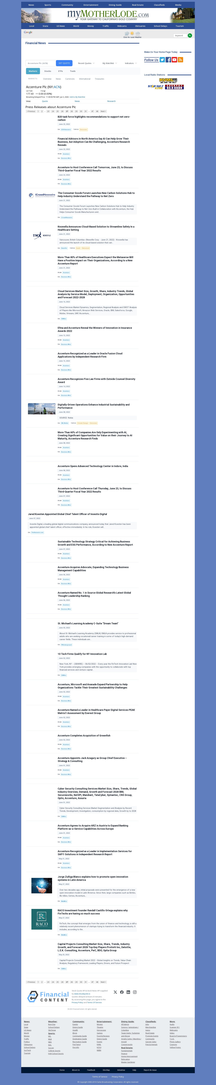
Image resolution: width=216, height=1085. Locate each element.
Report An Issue (150, 1070)
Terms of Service (99, 1076)
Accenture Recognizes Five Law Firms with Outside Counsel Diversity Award (96, 381)
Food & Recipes (103, 1036)
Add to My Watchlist (77, 97)
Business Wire (66, 158)
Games (99, 1033)
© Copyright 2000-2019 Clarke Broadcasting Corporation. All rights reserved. (108, 1082)
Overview (47, 78)
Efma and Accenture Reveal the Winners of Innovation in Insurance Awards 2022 (95, 329)
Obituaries (140, 26)
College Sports (54, 1051)
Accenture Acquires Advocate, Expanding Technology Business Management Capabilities (93, 569)
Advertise (121, 1070)
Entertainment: (104, 1021)
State (45, 26)
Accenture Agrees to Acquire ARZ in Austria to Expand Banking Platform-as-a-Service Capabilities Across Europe (93, 827)
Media (178, 4)
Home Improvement (129, 1056)
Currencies (70, 78)
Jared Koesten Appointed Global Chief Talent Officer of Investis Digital (67, 514)
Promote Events (151, 1036)
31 (86, 111)
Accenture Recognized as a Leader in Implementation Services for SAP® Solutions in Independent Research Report (95, 853)
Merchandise (150, 1027)
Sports (47, 4)
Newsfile (64, 248)
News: (27, 1021)
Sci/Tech (27, 1050)
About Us (76, 1070)
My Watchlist (108, 63)
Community (67, 4)
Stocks (47, 71)
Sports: (51, 1033)
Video (172, 1033)
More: (172, 1021)
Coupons (173, 1044)
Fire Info (76, 1047)
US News (61, 26)
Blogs (75, 1033)
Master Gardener (128, 1062)
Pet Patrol (77, 1044)
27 (67, 111)
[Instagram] (135, 996)
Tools (72, 71)
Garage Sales (150, 1042)
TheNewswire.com (37, 532)
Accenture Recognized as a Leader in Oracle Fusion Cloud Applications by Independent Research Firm (90, 355)
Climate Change (82, 423)
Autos (147, 1030)
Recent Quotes (84, 63)
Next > (103, 111)
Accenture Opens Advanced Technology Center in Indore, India (93, 466)
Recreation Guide (80, 1042)
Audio (172, 1024)
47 (92, 111)
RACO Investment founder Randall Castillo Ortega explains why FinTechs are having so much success (93, 912)
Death (78, 248)
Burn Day (51, 1024)
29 (76, 111)
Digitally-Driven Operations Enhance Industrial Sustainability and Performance (93, 406)
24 (53, 111)
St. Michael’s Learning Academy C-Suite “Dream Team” (88, 623)
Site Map (106, 1070)
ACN (57, 87)
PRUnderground (66, 645)
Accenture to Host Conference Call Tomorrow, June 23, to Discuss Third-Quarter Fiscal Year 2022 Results (95, 169)
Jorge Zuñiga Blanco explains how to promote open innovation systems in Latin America (93, 878)
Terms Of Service (94, 1002)
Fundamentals (126, 1051)
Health (75, 1030)
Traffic (105, 26)
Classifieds (159, 4)
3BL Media (64, 423)
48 (97, 111)
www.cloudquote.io (82, 993)
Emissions (83, 129)
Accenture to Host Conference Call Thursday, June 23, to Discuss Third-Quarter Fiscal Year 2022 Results (94, 490)
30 (81, 111)
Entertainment (91, 4)
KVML (99, 1044)
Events (75, 1024)
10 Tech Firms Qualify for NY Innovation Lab (82, 654)
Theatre (100, 1027)
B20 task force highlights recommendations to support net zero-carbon (94, 118)
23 (48, 111)
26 (62, 111)
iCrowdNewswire (66, 217)
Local (31, 26)
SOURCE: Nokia (67, 418)
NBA (50, 1042)
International (84, 78)
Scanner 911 (175, 1027)
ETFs (60, 71)
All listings (125, 1024)
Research (111, 101)
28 (72, 111)
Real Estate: (127, 1047)
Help (134, 1070)
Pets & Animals (151, 1044)
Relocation (125, 1059)
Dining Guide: (127, 1021)
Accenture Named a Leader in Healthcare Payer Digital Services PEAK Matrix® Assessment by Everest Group (96, 712)
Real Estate (138, 4)
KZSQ (99, 1047)
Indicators (129, 63)
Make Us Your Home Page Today (160, 52)
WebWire (64, 901)
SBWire (63, 318)
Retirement (85, 248)
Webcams (122, 26)
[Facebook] (122, 996)
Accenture (66, 154)
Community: (79, 1021)
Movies (100, 1024)
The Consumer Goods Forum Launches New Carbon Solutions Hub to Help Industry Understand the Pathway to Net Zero (96, 195)
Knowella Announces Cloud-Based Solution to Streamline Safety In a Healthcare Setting (96, 228)
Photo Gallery (175, 1042)
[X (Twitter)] (115, 996)
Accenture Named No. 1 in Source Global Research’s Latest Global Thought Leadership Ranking (94, 594)
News (31, 4)
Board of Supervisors (178, 1036)
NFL (49, 1036)
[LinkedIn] (128, 996)
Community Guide (80, 1036)
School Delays (160, 26)
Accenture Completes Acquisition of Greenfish (84, 735)
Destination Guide (80, 1039)
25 (58, 111)
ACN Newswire (66, 129)
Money (90, 26)
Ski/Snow (52, 1030)
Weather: (52, 1021)
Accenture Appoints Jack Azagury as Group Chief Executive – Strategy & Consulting (92, 760)
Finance (124, 1053)
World (76, 26)
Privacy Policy (77, 1002)
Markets (33, 71)
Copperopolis (126, 1044)
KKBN (99, 1050)
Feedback (91, 1070)
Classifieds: (150, 1021)
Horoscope (101, 1030)
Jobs (147, 1024)
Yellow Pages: (175, 1047)
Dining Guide (115, 4)
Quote (45, 101)
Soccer (51, 1048)
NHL (50, 1045)
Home (62, 1070)
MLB (50, 1039)
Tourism (180, 26)
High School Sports (56, 1053)
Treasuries (99, 78)
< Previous (31, 111)
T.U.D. (172, 1039)
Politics (27, 1042)
